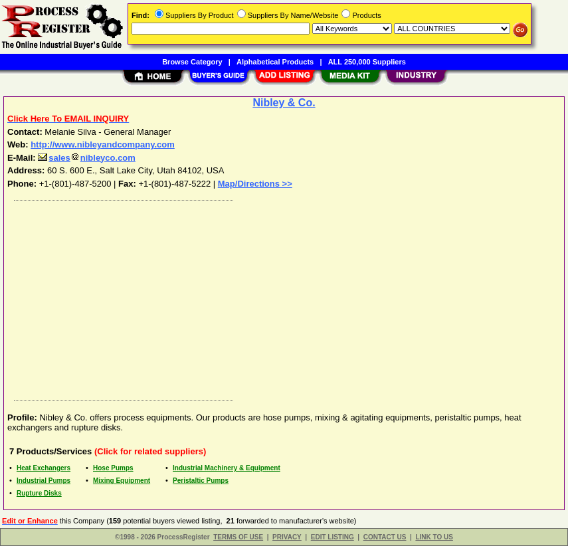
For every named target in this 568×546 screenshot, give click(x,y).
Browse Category (192, 62)
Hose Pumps (113, 468)
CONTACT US (385, 537)
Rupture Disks (39, 493)
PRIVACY (287, 537)
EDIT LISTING (332, 537)
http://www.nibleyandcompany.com (103, 144)
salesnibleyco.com (87, 158)
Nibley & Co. (283, 102)
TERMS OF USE (238, 537)
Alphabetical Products (275, 62)
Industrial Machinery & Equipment (226, 468)
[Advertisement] (285, 297)
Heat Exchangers (43, 468)
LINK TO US (433, 537)
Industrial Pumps (43, 480)
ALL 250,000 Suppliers (367, 62)
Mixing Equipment (121, 480)
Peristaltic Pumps (201, 480)
